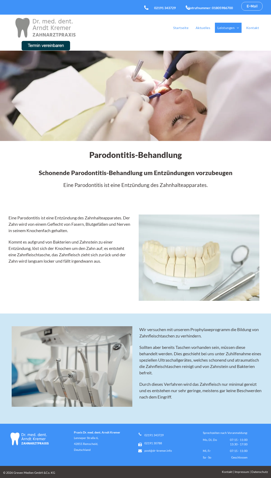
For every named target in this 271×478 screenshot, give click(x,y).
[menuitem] (181, 28)
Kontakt (227, 472)
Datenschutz (259, 472)
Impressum (242, 472)
